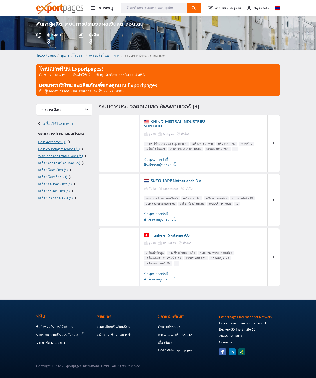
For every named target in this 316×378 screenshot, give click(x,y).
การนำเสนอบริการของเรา (176, 334)
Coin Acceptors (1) (52, 142)
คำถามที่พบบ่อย (169, 327)
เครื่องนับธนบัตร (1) (53, 170)
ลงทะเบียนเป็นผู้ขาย (228, 8)
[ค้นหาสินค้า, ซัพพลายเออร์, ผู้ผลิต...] (154, 8)
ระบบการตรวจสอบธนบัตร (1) (60, 156)
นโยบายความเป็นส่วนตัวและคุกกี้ (59, 334)
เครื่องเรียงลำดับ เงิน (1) (55, 198)
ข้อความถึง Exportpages (175, 350)
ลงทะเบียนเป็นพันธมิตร (113, 327)
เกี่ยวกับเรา (166, 342)
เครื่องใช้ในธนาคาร (104, 55)
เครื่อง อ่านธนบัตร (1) (54, 191)
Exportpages (46, 55)
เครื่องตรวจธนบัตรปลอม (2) (59, 163)
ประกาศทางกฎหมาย (51, 342)
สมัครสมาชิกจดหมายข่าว (115, 334)
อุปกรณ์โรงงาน (72, 55)
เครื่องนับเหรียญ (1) (52, 177)
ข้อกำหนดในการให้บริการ (54, 327)
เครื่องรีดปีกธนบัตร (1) (55, 184)
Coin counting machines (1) (59, 149)
